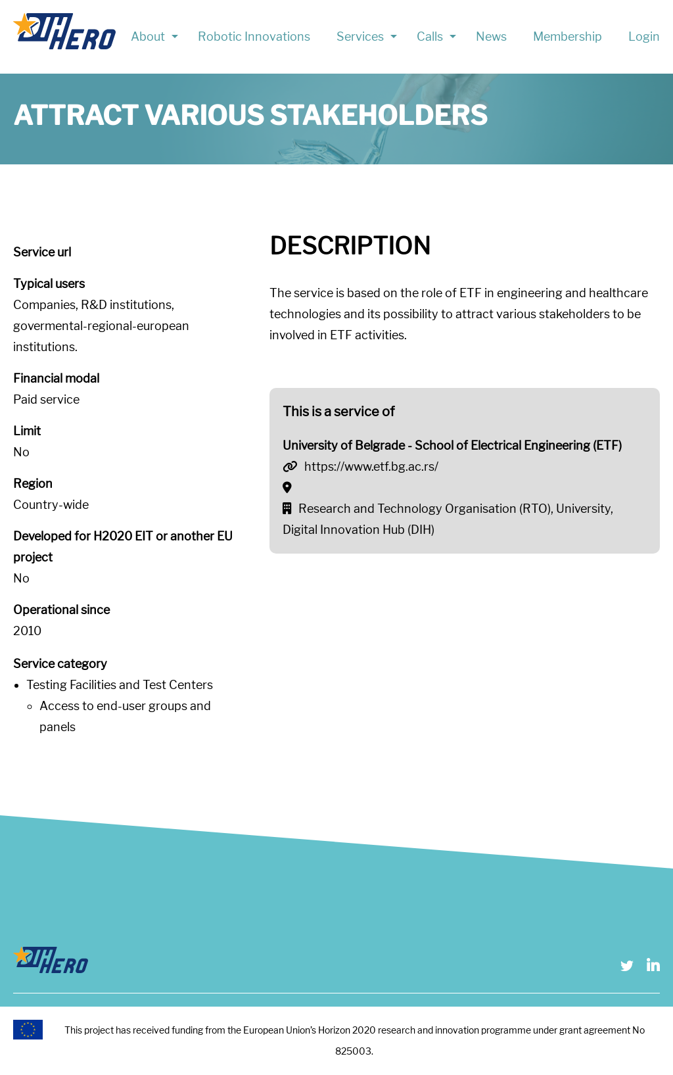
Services (360, 36)
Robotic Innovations (254, 36)
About (148, 36)
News (491, 36)
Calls (430, 36)
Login (644, 36)
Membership (567, 36)
